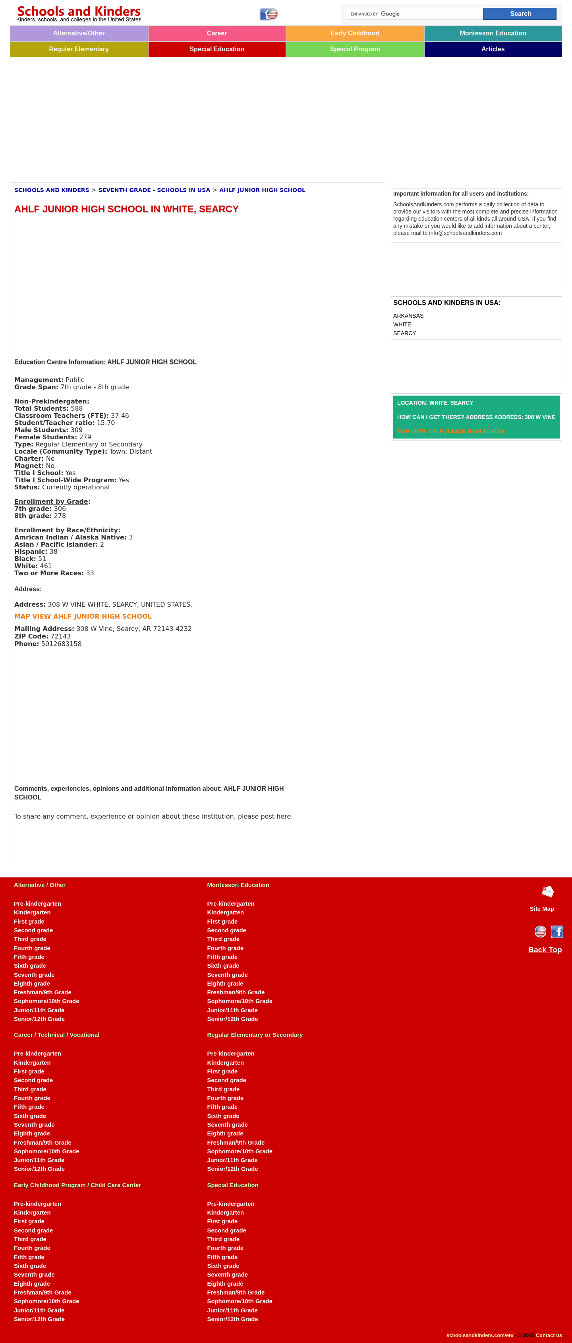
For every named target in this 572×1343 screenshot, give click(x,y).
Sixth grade (30, 966)
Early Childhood (354, 33)
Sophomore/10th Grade (46, 1001)
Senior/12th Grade (39, 1019)
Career (217, 33)
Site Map (542, 909)
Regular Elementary (79, 49)
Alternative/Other (79, 33)
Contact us (549, 1335)
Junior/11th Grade (39, 1010)
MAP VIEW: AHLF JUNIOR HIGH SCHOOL (451, 431)
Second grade (33, 930)
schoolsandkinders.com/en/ (480, 1335)
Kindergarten (32, 912)
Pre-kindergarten (37, 904)
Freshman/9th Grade (43, 992)
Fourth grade (32, 948)
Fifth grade (29, 957)
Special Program (355, 49)
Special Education (216, 49)
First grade (29, 921)
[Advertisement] (248, 117)
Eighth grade (32, 983)
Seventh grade (34, 975)
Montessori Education (493, 33)
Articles (493, 49)
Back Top (545, 949)
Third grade (30, 939)
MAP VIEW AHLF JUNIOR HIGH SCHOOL (83, 616)
